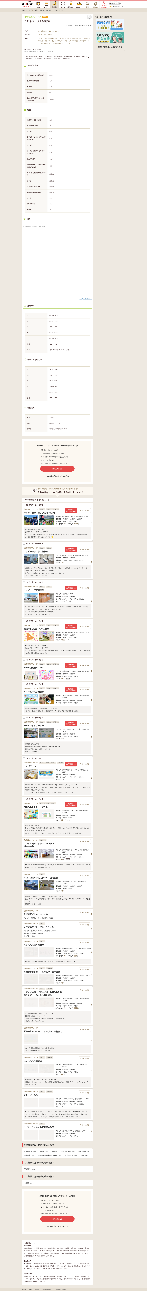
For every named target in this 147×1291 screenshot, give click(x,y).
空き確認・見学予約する (71, 510)
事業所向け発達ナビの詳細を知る (110, 47)
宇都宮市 (30, 1169)
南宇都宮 (29, 1155)
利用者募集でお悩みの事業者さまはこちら (78, 25)
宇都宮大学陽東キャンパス (50, 1155)
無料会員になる (57, 469)
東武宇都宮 (71, 1155)
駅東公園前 (30, 1151)
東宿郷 (44, 1151)
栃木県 (29, 1183)
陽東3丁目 (84, 1151)
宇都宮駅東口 (68, 1151)
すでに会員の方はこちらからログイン (57, 476)
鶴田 (84, 1155)
